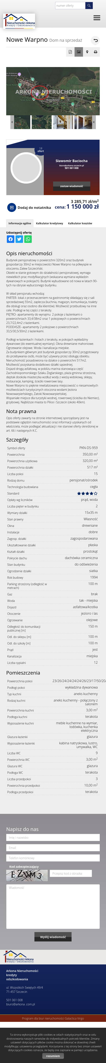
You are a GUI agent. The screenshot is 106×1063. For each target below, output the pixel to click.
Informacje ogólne (20, 223)
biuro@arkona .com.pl (20, 1004)
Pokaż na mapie (87, 52)
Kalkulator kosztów (80, 223)
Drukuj (95, 52)
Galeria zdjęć (78, 52)
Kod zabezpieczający (24, 867)
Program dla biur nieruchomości (43, 1018)
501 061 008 (71, 168)
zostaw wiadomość (71, 186)
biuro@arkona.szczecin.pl (71, 165)
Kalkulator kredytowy (49, 223)
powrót (95, 40)
